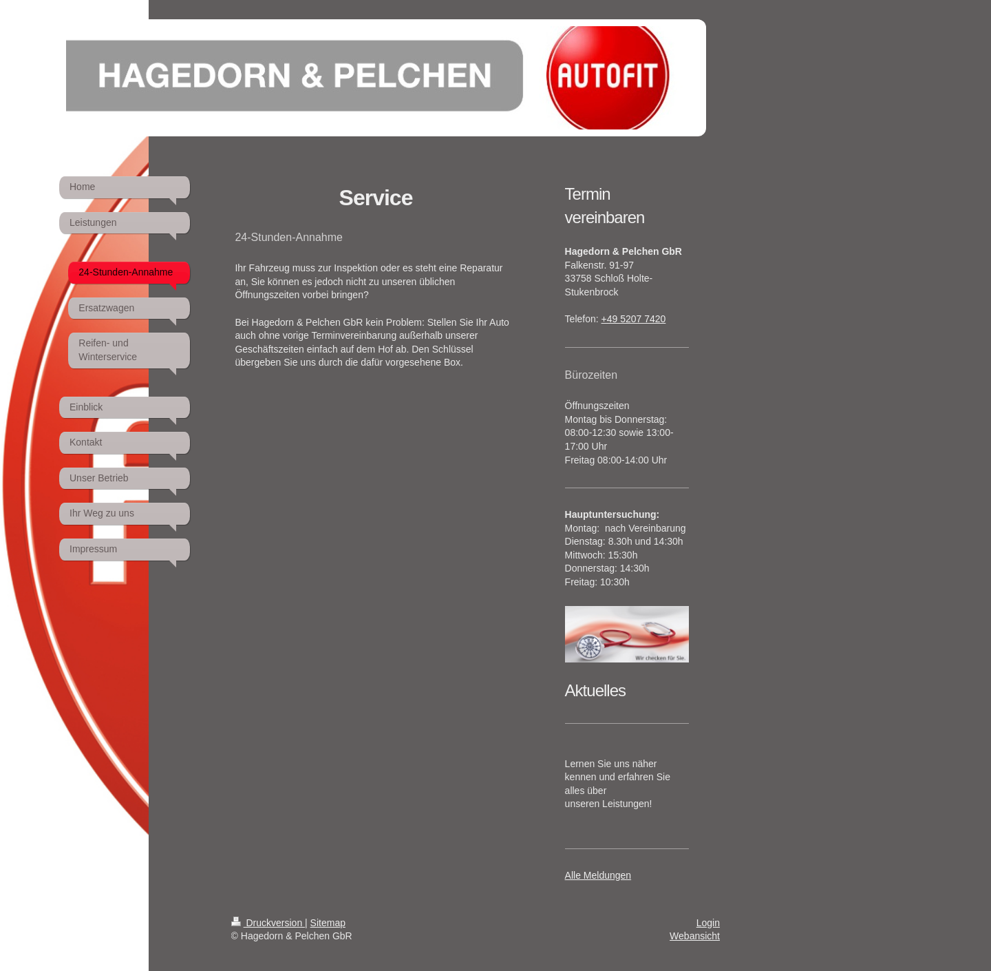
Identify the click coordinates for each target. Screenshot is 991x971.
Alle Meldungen (598, 875)
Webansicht (695, 935)
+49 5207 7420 (633, 318)
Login (708, 922)
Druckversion (268, 922)
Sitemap (327, 922)
